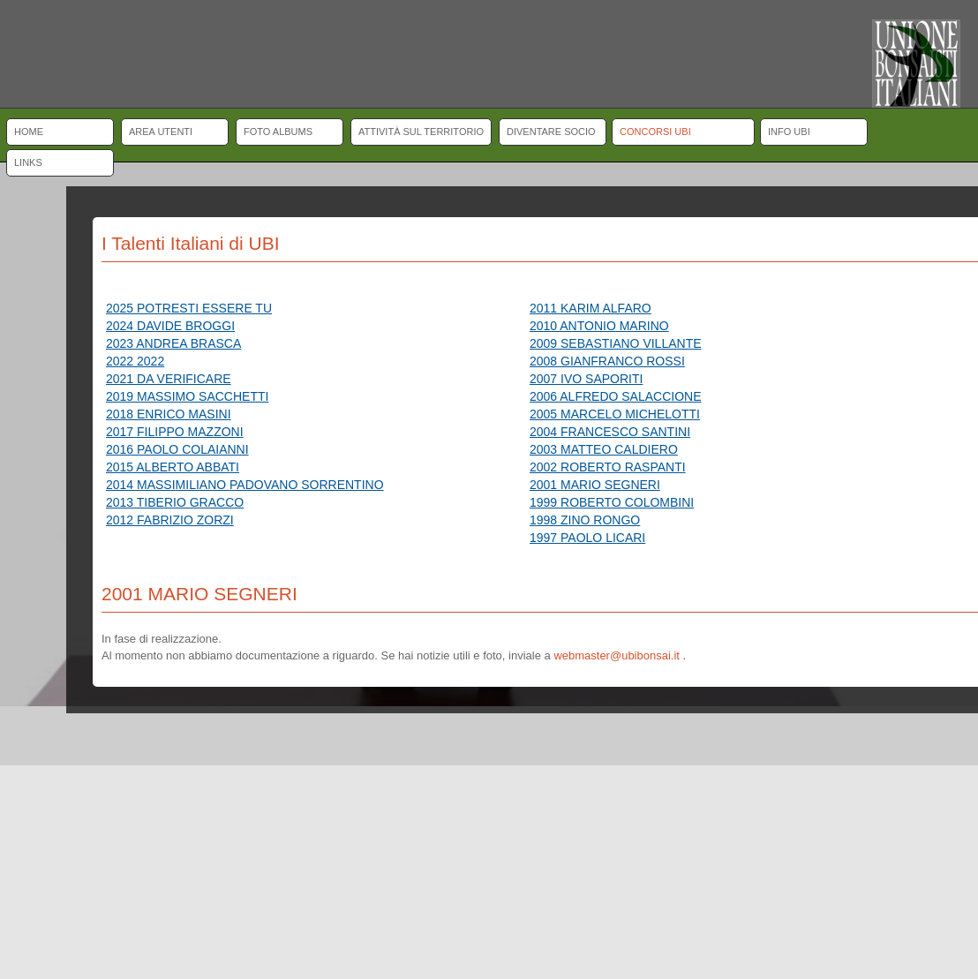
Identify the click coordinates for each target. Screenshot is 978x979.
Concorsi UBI (655, 131)
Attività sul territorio (421, 131)
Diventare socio (551, 131)
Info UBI (789, 131)
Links (28, 162)
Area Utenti (160, 131)
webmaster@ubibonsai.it (616, 655)
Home (28, 131)
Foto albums (278, 131)
